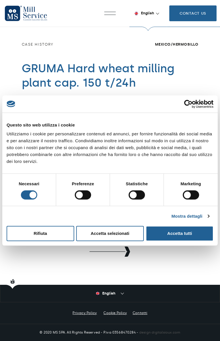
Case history (38, 44)
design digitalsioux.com (159, 332)
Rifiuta (40, 233)
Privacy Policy (84, 313)
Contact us (193, 13)
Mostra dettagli (186, 216)
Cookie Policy (115, 313)
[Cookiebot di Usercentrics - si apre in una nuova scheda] (188, 104)
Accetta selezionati (110, 233)
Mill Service (31, 13)
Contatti (140, 313)
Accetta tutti (179, 233)
